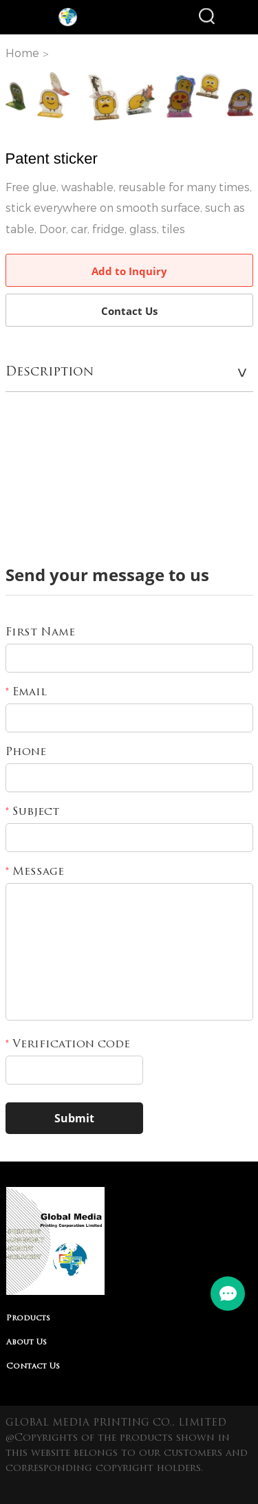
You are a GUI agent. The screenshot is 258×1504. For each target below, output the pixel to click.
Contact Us (129, 311)
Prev (23, 96)
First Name (40, 632)
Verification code (68, 1044)
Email (26, 692)
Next (235, 96)
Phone (26, 752)
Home (22, 53)
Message (35, 872)
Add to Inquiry (129, 271)
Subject (32, 812)
